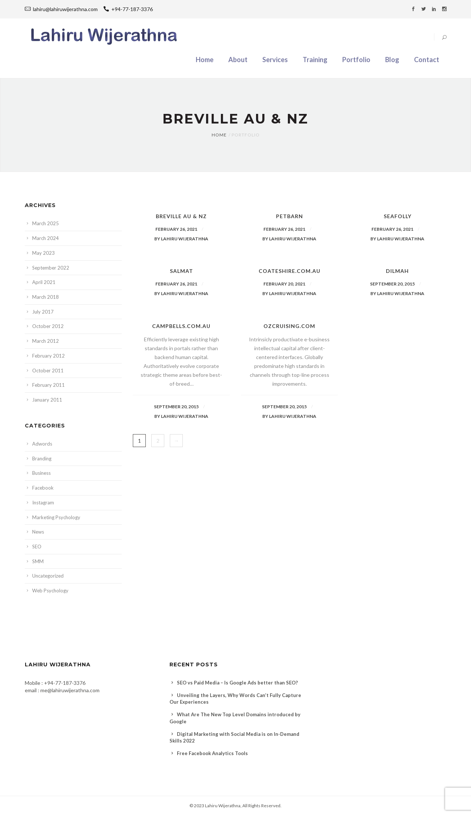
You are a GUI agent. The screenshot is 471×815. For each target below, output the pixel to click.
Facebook (43, 488)
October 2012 (48, 326)
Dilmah (397, 271)
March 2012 (45, 341)
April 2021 (43, 282)
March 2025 (45, 223)
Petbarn (289, 216)
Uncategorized (48, 576)
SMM (38, 561)
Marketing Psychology (56, 517)
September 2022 (50, 268)
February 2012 (48, 356)
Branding (41, 458)
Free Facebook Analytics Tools (212, 753)
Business (41, 473)
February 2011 (48, 385)
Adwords (42, 444)
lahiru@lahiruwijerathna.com (65, 9)
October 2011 (48, 370)
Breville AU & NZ (181, 216)
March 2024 (45, 238)
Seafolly (397, 216)
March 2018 (45, 297)
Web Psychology (50, 591)
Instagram (43, 502)
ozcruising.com (289, 326)
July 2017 (43, 312)
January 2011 (47, 400)
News (38, 532)
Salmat (181, 271)
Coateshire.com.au (289, 271)
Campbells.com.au (181, 326)
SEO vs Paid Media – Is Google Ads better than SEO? (237, 683)
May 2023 (43, 253)
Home (219, 135)
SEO (36, 546)
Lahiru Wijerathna (222, 805)
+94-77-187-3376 (128, 9)
